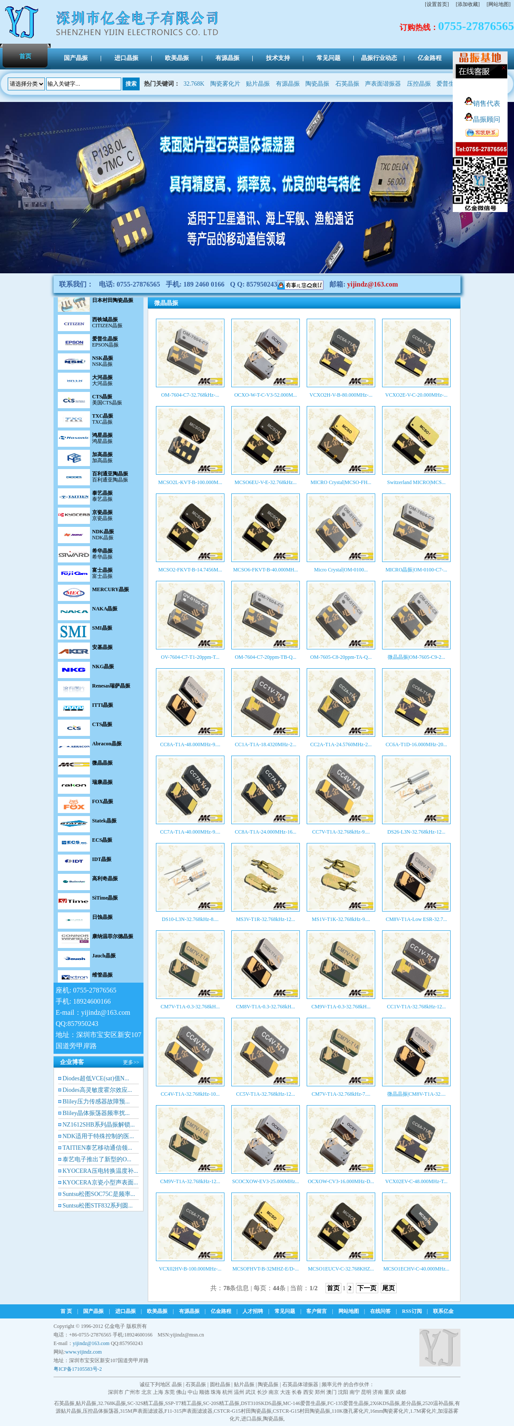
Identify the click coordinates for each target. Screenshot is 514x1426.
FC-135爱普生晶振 (348, 1403)
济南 (378, 1392)
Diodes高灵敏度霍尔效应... (97, 1090)
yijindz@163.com (372, 284)
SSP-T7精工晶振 (183, 1403)
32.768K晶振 (112, 1403)
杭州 (227, 1392)
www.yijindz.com (83, 1352)
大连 (285, 1392)
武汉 (250, 1392)
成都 (401, 1392)
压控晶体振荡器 (101, 1411)
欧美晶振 (157, 1311)
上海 (158, 1392)
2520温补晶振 (438, 1403)
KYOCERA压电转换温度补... (100, 1171)
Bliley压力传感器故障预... (96, 1101)
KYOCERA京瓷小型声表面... (100, 1182)
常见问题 (285, 1311)
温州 (239, 1392)
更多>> (131, 1062)
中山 (193, 1392)
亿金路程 (221, 1311)
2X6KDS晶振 (385, 1403)
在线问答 (380, 1311)
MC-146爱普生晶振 (304, 1403)
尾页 (388, 1288)
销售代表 (482, 103)
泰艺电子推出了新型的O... (97, 1159)
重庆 (389, 1392)
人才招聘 (252, 1311)
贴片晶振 (258, 84)
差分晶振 (411, 1403)
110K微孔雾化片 (350, 1411)
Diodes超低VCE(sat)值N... (96, 1078)
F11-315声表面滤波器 (188, 1411)
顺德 (204, 1392)
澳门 (331, 1392)
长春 (297, 1392)
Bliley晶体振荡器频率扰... (96, 1113)
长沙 (262, 1392)
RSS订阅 (412, 1311)
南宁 (355, 1392)
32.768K (194, 84)
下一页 (367, 1288)
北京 (146, 1392)
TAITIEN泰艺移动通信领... (97, 1148)
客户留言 (316, 1311)
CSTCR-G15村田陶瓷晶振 (243, 1411)
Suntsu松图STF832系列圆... (98, 1205)
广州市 (132, 1392)
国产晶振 (93, 1311)
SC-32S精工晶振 (145, 1403)
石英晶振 (347, 84)
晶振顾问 (482, 119)
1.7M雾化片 (423, 1411)
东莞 (169, 1392)
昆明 (366, 1392)
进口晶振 (125, 1311)
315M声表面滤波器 (141, 1411)
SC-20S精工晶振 (221, 1403)
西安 (308, 1392)
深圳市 (115, 1392)
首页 (333, 1288)
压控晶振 (419, 84)
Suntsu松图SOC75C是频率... (99, 1194)
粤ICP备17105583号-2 (78, 1369)
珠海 (216, 1392)
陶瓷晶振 (317, 84)
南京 (274, 1392)
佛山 (181, 1392)
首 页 (66, 1311)
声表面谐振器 (383, 84)
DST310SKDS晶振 (261, 1403)
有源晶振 (288, 84)
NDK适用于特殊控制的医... (98, 1136)
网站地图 (348, 1311)
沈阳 (343, 1392)
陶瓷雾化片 (225, 84)
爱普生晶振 (451, 84)
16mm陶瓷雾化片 (389, 1411)
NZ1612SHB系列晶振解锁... (98, 1124)
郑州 (320, 1392)
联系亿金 (443, 1311)
